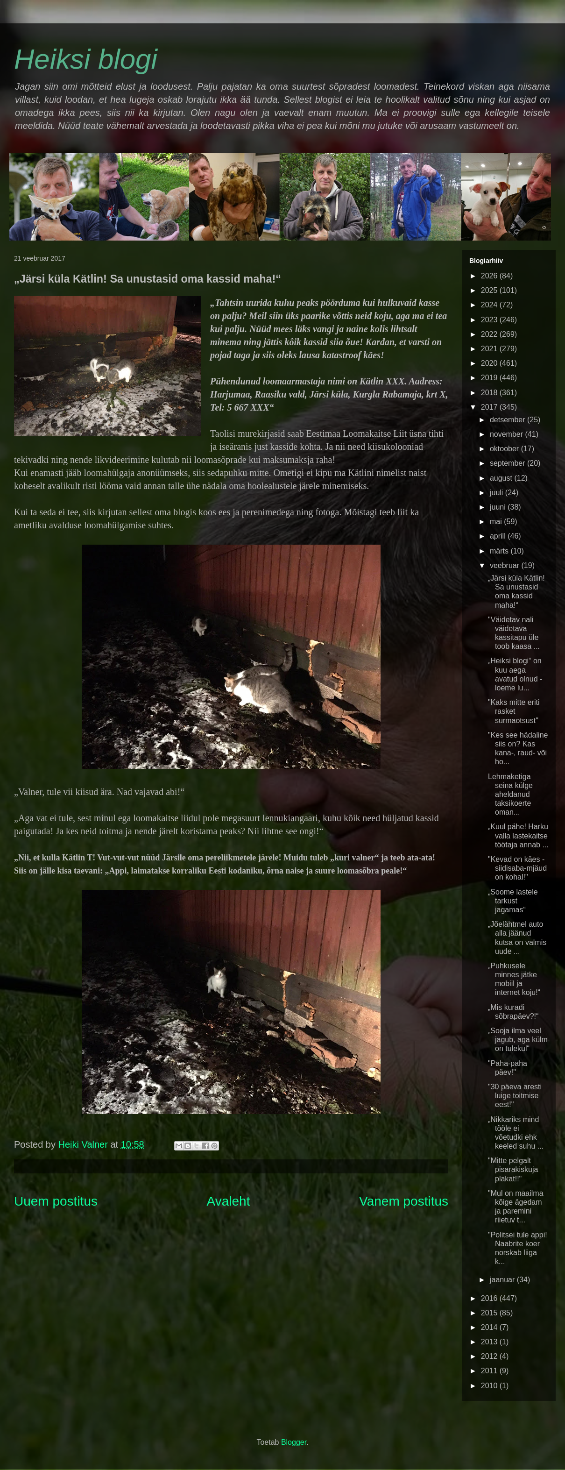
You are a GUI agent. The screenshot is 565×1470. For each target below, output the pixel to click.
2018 (490, 393)
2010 (490, 1386)
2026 (490, 276)
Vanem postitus (403, 1201)
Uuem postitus (56, 1201)
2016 (490, 1298)
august (502, 478)
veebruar (506, 565)
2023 (490, 320)
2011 (490, 1371)
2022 (490, 334)
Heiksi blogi (85, 59)
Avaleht (228, 1201)
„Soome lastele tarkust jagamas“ (513, 901)
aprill (499, 536)
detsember (508, 420)
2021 (490, 349)
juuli (497, 493)
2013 (490, 1342)
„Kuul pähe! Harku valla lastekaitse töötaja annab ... (518, 835)
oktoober (505, 449)
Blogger (293, 1442)
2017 (490, 407)
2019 (490, 378)
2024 (490, 305)
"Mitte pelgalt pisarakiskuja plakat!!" (513, 1169)
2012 (490, 1356)
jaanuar (503, 1280)
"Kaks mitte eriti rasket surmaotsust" (514, 711)
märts (500, 551)
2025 (490, 290)
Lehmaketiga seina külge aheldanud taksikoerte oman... (510, 795)
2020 (490, 363)
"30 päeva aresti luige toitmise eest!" (515, 1095)
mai (497, 522)
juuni (499, 507)
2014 (490, 1327)
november (507, 434)
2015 (490, 1313)
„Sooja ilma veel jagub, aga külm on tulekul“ (518, 1039)
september (508, 463)
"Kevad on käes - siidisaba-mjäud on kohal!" (517, 868)
